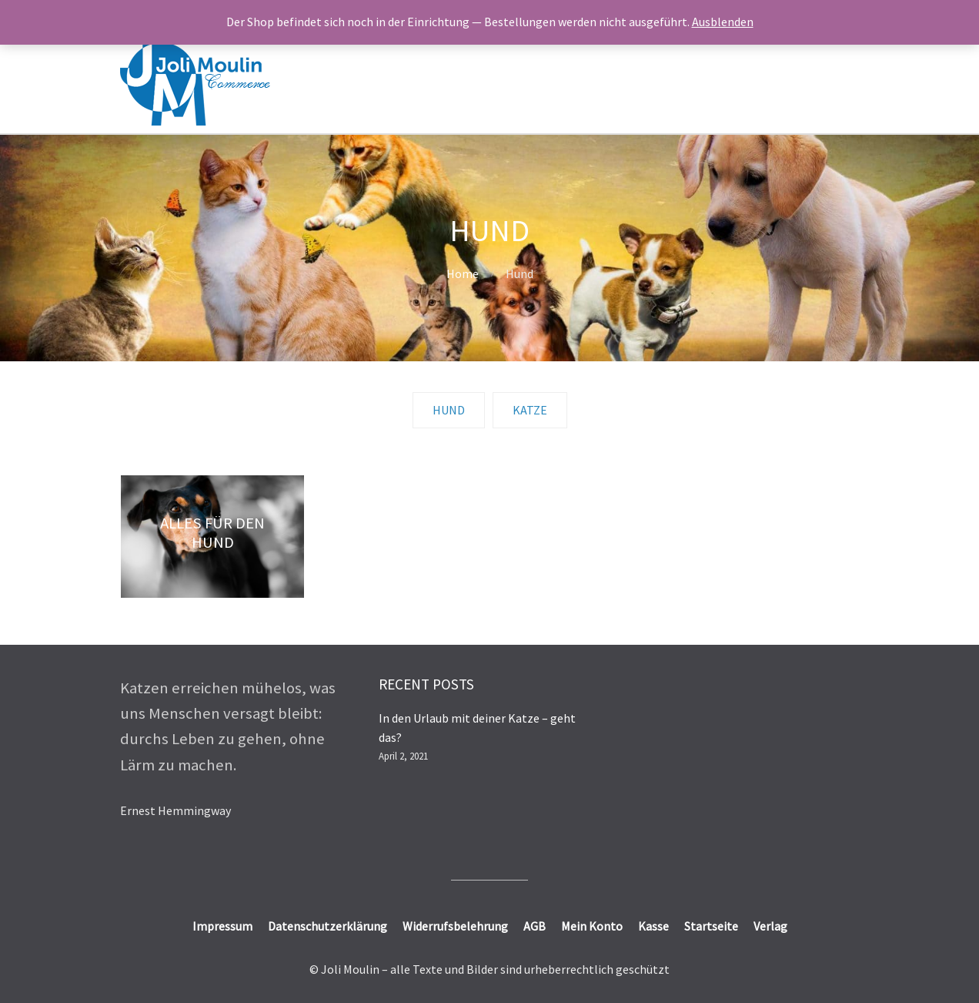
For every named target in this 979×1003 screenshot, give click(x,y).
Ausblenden (722, 21)
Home (462, 273)
